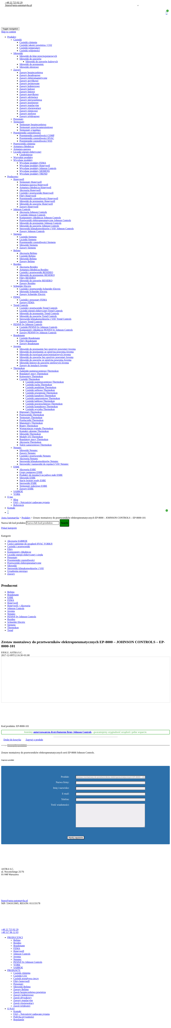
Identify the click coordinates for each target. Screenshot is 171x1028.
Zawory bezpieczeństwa (31, 72)
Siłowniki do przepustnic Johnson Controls (40, 223)
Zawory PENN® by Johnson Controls (37, 332)
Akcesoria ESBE (27, 469)
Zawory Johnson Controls (32, 231)
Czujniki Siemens (28, 236)
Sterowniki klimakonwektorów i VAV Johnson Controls (46, 228)
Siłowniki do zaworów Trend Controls (38, 316)
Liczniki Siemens (27, 239)
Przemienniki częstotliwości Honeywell (38, 198)
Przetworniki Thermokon (31, 414)
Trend (10, 630)
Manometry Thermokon (31, 423)
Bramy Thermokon (28, 425)
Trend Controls (20, 305)
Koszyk (167, 12)
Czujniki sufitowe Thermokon (40, 390)
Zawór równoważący (23, 1007)
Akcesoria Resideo (28, 267)
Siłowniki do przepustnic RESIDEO (37, 275)
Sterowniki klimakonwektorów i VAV (25, 568)
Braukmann (19, 335)
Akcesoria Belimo (28, 253)
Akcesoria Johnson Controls (33, 212)
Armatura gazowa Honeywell (33, 184)
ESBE (16, 466)
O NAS (11, 1013)
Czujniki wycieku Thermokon (40, 409)
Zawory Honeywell (28, 206)
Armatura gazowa (22, 149)
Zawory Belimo (27, 261)
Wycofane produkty (23, 160)
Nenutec (17, 447)
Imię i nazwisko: (61, 788)
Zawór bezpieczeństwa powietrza (29, 996)
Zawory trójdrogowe (29, 116)
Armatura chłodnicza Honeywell (35, 187)
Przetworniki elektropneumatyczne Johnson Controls (45, 220)
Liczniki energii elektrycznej (27, 152)
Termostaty (18, 121)
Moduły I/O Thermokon (31, 436)
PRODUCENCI (15, 942)
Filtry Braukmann (28, 341)
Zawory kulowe (27, 89)
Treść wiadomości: (60, 805)
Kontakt (11, 508)
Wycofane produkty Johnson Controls (37, 168)
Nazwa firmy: (62, 782)
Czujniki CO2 (20, 980)
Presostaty (18, 119)
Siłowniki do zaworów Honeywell (36, 204)
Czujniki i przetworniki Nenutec (35, 456)
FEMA (16, 297)
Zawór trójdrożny (21, 1010)
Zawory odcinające (28, 97)
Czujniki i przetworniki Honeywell (36, 193)
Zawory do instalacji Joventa (33, 365)
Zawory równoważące (30, 108)
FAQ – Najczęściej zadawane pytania (31, 502)
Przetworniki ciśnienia (24, 143)
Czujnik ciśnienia (21, 977)
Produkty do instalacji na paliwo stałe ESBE (41, 475)
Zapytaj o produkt (34, 739)
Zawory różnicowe (28, 111)
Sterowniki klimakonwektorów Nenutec (38, 461)
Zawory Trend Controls (30, 321)
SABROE (18, 491)
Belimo (17, 250)
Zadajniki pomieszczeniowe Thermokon (39, 371)
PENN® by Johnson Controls (27, 324)
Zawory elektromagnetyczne (33, 78)
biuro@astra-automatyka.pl (18, 5)
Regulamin (18, 1024)
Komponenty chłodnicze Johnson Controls (40, 217)
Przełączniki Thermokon (31, 420)
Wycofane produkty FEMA (32, 163)
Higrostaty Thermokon (30, 412)
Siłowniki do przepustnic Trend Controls (39, 313)
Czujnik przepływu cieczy (26, 983)
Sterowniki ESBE (28, 483)
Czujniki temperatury (29, 48)
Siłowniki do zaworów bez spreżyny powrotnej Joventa (46, 357)
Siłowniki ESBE (27, 477)
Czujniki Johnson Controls (32, 215)
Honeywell (18, 179)
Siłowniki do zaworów (30, 58)
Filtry (10, 549)
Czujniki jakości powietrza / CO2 (35, 45)
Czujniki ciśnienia (28, 42)
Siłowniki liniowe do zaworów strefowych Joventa (44, 362)
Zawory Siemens (27, 247)
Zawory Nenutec (27, 453)
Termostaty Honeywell (30, 182)
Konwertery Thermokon (31, 376)
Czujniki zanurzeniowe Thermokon (43, 398)
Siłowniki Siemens (28, 245)
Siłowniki (18, 53)
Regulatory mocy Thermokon (33, 373)
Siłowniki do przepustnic (31, 64)
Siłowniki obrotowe (29, 67)
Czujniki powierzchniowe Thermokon (44, 403)
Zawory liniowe (27, 91)
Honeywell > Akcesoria (18, 605)
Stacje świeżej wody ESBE (32, 480)
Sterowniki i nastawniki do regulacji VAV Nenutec (44, 464)
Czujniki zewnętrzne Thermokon (41, 393)
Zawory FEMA (26, 302)
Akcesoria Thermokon (30, 442)
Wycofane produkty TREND (33, 173)
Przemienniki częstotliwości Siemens (37, 242)
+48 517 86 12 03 (9, 937)
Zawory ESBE (26, 488)
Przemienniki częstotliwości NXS (35, 141)
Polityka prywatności (23, 1021)
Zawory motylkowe (29, 94)
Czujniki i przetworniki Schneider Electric (40, 288)
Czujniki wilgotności (29, 50)
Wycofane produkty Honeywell (34, 165)
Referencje (18, 505)
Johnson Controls (21, 209)
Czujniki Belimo (27, 256)
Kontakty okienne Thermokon (34, 431)
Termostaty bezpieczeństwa (32, 124)
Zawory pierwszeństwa (30, 100)
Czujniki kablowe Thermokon (40, 401)
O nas (10, 497)
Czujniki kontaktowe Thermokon (42, 406)
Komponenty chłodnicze (19, 552)
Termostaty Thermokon (30, 417)
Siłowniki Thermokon (30, 434)
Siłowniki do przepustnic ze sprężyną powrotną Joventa (46, 351)
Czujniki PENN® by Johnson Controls (38, 327)
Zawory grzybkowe (28, 80)
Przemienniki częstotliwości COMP (36, 135)
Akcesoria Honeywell (30, 190)
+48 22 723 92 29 (13, 2)
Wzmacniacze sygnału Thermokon (36, 428)
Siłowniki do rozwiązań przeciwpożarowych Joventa (45, 354)
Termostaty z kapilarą (29, 130)
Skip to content (8, 31)
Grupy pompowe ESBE (30, 472)
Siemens (17, 234)
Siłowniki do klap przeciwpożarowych (38, 56)
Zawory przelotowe (28, 102)
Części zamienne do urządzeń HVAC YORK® (30, 543)
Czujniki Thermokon (29, 379)
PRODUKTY (14, 975)
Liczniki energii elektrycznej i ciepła (25, 554)
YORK (16, 494)
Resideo (17, 264)
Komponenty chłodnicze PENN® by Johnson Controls (46, 330)
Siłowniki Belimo (28, 258)
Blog (15, 499)
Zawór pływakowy (22, 1002)
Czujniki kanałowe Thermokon (41, 395)
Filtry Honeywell (27, 195)
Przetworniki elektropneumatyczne (24, 563)
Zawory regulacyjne (29, 105)
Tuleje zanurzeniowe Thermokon (35, 445)
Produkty (11, 37)
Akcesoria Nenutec (28, 458)
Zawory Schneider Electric (32, 294)
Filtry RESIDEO (27, 278)
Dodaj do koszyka (12, 739)
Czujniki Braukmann (29, 338)
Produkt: (65, 776)
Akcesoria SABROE (17, 541)
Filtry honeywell (21, 985)
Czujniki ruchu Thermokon (39, 384)
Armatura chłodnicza (23, 146)
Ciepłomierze (26, 154)
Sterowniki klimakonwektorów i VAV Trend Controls (45, 319)
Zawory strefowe (27, 113)
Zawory (17, 69)
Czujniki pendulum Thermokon (41, 387)
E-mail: (65, 793)
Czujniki (17, 39)
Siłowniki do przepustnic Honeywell (37, 201)
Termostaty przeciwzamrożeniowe (36, 127)
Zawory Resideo (27, 283)
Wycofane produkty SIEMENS (34, 171)
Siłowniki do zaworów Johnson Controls (39, 226)
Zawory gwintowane (29, 83)
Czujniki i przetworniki (18, 546)
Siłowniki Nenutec (28, 450)
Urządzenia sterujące (17, 571)
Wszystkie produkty (23, 157)
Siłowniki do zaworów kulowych (42, 61)
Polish (133, 5)
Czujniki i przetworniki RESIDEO (36, 272)
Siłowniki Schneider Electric (33, 291)
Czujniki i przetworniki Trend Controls (38, 308)
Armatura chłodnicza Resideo (33, 269)
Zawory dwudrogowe (29, 75)
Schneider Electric (22, 286)
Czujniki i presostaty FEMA (33, 299)
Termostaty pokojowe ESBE (33, 486)
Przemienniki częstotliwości (27, 132)
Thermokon (19, 368)
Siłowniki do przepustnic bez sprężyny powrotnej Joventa (47, 349)
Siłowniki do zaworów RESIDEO (35, 280)
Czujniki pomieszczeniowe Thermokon (45, 382)
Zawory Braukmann (29, 343)
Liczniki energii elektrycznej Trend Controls (41, 310)
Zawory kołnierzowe (29, 86)
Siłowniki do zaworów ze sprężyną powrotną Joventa (45, 360)
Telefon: (65, 799)
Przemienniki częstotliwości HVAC (36, 138)
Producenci (12, 176)
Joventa (17, 346)
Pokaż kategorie (9, 528)
